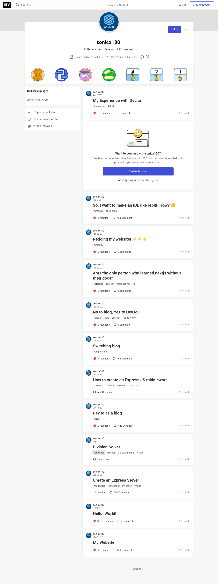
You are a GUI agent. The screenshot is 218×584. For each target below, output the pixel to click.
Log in (182, 4)
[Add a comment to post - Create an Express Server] (99, 492)
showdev (98, 453)
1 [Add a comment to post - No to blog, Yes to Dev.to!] (121, 325)
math (139, 453)
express (122, 385)
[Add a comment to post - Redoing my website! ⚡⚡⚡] (101, 252)
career (110, 284)
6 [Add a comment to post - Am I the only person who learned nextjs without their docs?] (122, 291)
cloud (97, 318)
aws (106, 318)
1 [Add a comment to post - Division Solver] (100, 459)
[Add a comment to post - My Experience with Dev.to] (101, 113)
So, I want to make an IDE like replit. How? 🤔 (134, 205)
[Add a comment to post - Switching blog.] (101, 359)
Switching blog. (107, 346)
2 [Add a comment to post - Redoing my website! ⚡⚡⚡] (122, 252)
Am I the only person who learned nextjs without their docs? (137, 276)
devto (111, 106)
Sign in (154, 180)
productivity (123, 284)
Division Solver (106, 447)
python (111, 453)
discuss (98, 284)
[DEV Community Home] (7, 4)
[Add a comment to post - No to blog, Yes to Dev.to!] (101, 325)
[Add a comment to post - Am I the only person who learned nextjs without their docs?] (101, 291)
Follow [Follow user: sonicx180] (174, 29)
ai (134, 284)
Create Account (138, 171)
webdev (98, 211)
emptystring (100, 352)
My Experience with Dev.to (117, 100)
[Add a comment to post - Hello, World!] (103, 521)
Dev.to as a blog (107, 413)
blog (96, 419)
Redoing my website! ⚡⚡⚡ (120, 239)
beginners (99, 106)
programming (126, 453)
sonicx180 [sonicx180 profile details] (98, 92)
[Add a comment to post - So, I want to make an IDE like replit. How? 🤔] (101, 218)
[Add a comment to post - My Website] (101, 550)
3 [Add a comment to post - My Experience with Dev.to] (122, 113)
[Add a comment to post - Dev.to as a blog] (101, 426)
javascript (99, 385)
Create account (202, 4)
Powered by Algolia (117, 5)
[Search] (17, 5)
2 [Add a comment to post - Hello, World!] (125, 521)
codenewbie (129, 318)
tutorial (133, 385)
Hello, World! (104, 513)
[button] (37, 75)
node (111, 385)
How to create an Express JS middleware (130, 380)
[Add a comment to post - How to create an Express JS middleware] (103, 392)
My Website (103, 542)
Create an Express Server (116, 480)
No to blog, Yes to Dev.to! (116, 312)
